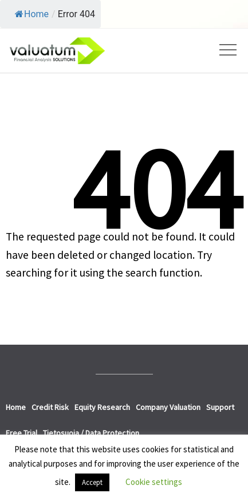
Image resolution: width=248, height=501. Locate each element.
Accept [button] (92, 482)
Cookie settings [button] (153, 481)
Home (32, 14)
